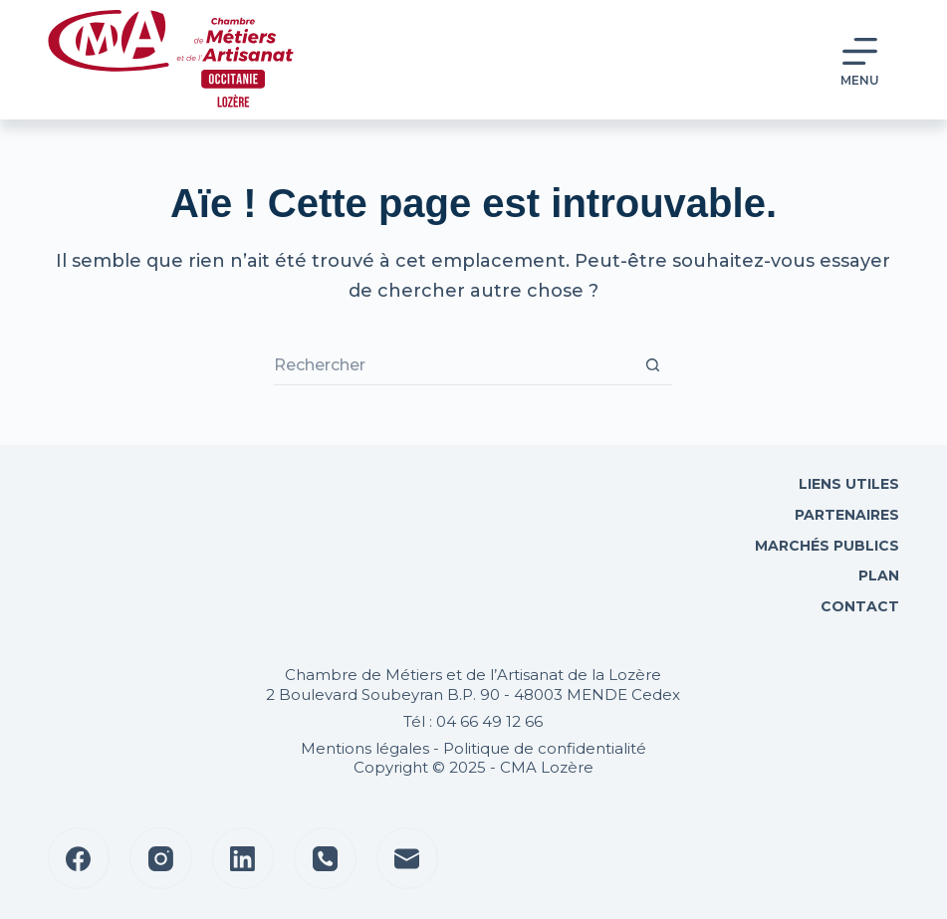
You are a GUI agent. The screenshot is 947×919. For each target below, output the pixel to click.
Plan (876, 575)
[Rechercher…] (453, 365)
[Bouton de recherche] (652, 365)
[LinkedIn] (243, 858)
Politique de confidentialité (544, 748)
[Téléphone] (325, 858)
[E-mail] (407, 858)
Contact (858, 606)
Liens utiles (847, 484)
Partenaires (847, 515)
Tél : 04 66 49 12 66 (473, 721)
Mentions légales (365, 748)
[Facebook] (79, 858)
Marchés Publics (827, 546)
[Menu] (860, 60)
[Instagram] (160, 858)
